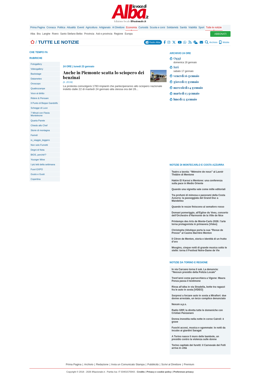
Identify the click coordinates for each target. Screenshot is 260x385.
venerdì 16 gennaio (186, 76)
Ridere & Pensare (40, 98)
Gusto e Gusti (37, 174)
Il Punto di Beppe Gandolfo (44, 103)
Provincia (89, 33)
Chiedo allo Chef (39, 125)
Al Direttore (118, 27)
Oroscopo (36, 83)
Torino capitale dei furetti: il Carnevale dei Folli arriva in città (199, 346)
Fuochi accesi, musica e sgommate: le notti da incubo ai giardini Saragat (198, 329)
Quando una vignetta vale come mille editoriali (198, 189)
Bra (39, 33)
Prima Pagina (37, 27)
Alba (32, 33)
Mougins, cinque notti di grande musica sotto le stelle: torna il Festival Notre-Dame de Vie (199, 249)
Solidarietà (172, 27)
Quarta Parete (38, 120)
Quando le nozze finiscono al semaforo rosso (198, 206)
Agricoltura (91, 27)
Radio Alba (153, 42)
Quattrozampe (38, 88)
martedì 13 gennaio (186, 93)
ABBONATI (220, 34)
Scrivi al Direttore (171, 364)
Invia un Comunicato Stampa (128, 364)
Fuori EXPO (37, 169)
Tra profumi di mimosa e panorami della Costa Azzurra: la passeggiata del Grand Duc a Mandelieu (198, 198)
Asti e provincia (104, 33)
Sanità (183, 27)
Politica (61, 27)
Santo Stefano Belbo (71, 33)
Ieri (176, 67)
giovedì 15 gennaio (186, 82)
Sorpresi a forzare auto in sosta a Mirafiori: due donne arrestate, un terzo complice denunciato (199, 297)
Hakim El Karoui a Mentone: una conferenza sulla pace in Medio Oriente (197, 182)
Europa (129, 33)
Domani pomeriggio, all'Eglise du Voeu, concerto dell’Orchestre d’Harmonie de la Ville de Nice (200, 214)
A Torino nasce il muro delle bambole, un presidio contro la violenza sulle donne (195, 338)
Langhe (46, 33)
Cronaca (51, 27)
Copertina (36, 179)
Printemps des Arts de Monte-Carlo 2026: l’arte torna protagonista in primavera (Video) (199, 223)
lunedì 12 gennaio (185, 99)
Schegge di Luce (39, 108)
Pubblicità (153, 364)
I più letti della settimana (43, 164)
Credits (141, 372)
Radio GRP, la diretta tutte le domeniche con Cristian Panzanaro (197, 311)
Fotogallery (36, 64)
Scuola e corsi (157, 27)
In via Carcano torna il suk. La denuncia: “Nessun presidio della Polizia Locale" (195, 271)
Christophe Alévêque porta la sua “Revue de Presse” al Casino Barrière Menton (197, 231)
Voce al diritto (37, 93)
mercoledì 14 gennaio (188, 88)
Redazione (102, 364)
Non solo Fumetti (39, 145)
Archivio (211, 42)
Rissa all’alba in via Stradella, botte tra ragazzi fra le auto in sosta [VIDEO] (198, 288)
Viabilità (192, 27)
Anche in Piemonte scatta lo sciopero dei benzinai (103, 75)
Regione (118, 33)
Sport (201, 27)
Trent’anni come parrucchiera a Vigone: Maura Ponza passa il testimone (198, 279)
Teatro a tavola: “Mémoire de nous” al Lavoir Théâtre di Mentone (197, 173)
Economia (131, 27)
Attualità (71, 27)
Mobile (224, 42)
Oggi (177, 58)
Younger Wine (38, 159)
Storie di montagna (40, 130)
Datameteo (36, 78)
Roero (55, 33)
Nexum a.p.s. (179, 304)
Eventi (80, 27)
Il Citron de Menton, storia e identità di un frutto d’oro (199, 240)
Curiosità (143, 27)
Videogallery (37, 69)
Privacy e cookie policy (158, 372)
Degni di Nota (37, 150)
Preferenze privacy (183, 372)
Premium (189, 364)
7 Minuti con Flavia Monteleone (40, 114)
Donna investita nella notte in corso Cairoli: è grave (198, 320)
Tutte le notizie (214, 27)
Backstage (36, 74)
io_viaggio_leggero (40, 140)
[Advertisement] (200, 133)
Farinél (34, 135)
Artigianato (104, 27)
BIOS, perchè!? (38, 154)
